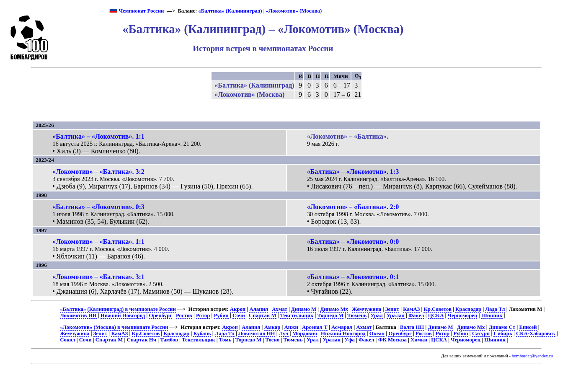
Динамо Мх (334, 309)
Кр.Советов (437, 309)
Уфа (349, 340)
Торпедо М (330, 315)
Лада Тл (495, 309)
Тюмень (357, 315)
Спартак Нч (141, 340)
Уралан (396, 315)
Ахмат (279, 309)
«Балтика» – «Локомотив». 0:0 (353, 241)
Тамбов (169, 340)
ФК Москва (392, 340)
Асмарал (341, 327)
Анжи (291, 327)
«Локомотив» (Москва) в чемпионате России (114, 327)
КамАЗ (411, 309)
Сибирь (502, 333)
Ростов (184, 315)
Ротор (203, 315)
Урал (377, 315)
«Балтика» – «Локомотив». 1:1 (98, 136)
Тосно (272, 340)
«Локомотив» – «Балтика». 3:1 (98, 276)
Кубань (202, 333)
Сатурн (481, 333)
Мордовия (304, 333)
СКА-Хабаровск (535, 333)
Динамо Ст (502, 327)
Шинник (492, 315)
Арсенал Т (315, 327)
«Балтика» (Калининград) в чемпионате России (118, 309)
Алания (258, 309)
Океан (377, 333)
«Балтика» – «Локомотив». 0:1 (353, 276)
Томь (225, 340)
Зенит (392, 309)
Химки (418, 340)
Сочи (238, 315)
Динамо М (303, 309)
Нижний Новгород (123, 315)
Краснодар (468, 309)
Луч (284, 333)
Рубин (221, 315)
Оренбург (160, 315)
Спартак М (262, 315)
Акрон (238, 309)
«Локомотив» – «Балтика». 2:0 (353, 206)
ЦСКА (436, 315)
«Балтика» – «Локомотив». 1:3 (353, 171)
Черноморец (463, 315)
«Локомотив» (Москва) (294, 11)
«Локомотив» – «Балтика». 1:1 (98, 241)
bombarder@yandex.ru (532, 356)
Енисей (528, 327)
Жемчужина (366, 309)
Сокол (67, 340)
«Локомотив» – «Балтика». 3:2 (98, 171)
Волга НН (412, 327)
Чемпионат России (137, 11)
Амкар (272, 327)
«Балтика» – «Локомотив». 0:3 (98, 206)
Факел (416, 315)
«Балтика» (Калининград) (230, 11)
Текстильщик (297, 315)
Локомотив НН (78, 315)
